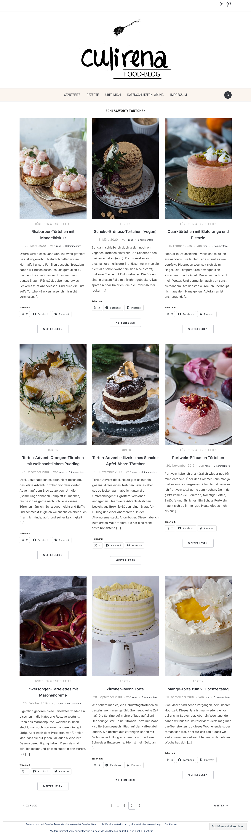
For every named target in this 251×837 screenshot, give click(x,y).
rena (56, 246)
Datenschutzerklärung (145, 95)
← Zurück (30, 811)
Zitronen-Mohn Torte (125, 694)
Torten (125, 224)
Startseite (72, 95)
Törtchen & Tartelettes (53, 224)
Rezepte (93, 95)
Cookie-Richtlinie (144, 831)
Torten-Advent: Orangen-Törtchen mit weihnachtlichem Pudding (53, 464)
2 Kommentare (220, 246)
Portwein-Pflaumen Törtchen (198, 457)
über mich (113, 95)
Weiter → (220, 811)
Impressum (178, 95)
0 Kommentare (74, 246)
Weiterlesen (53, 328)
